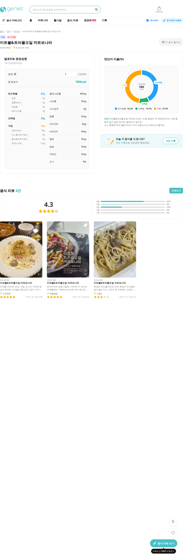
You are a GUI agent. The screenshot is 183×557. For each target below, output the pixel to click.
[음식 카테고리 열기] (12, 20)
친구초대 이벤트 (172, 20)
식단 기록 (170, 140)
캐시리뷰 (152, 20)
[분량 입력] (69, 74)
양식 (9, 31)
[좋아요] (173, 532)
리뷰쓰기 (176, 190)
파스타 (17, 31)
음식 (2, 31)
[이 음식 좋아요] (171, 42)
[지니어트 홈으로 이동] (12, 9)
